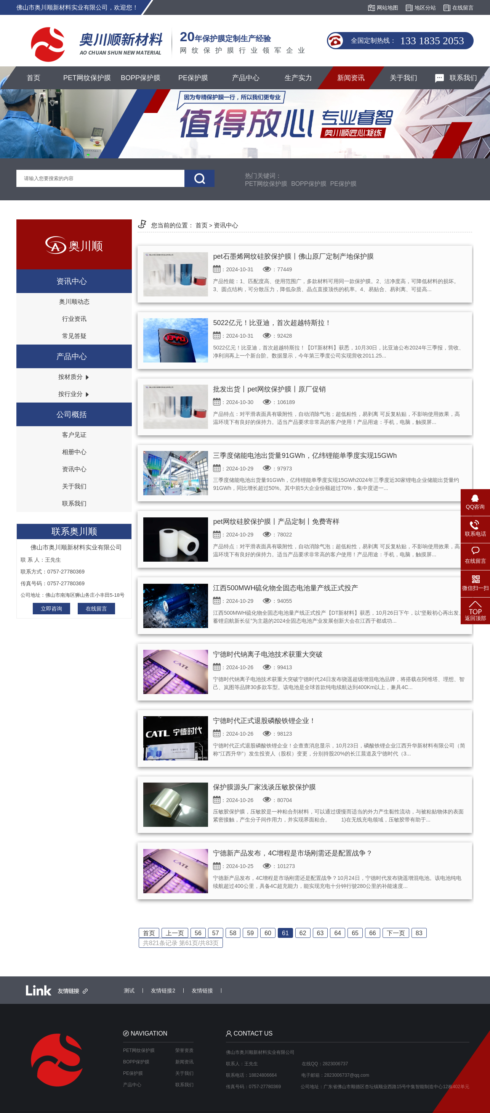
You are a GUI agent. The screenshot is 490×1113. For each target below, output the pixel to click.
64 (337, 933)
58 (233, 933)
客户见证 (74, 435)
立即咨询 (51, 609)
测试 (129, 990)
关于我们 (403, 78)
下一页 (396, 933)
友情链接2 (163, 990)
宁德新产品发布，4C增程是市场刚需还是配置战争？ (293, 853)
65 (355, 933)
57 (215, 933)
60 (267, 933)
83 (419, 933)
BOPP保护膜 (140, 78)
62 (302, 933)
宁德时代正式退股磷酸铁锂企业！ (264, 721)
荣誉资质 (184, 1050)
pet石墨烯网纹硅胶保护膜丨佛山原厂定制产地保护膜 (293, 256)
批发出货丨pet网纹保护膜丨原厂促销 (269, 389)
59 (250, 933)
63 (320, 933)
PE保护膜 (193, 78)
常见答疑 (74, 336)
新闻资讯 (351, 78)
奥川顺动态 (74, 301)
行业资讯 (74, 319)
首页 (33, 78)
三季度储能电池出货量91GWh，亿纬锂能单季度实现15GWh (305, 455)
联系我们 (456, 78)
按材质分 (74, 377)
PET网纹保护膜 (87, 78)
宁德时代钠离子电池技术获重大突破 (268, 654)
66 (372, 933)
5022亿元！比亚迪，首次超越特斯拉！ (272, 323)
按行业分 (74, 394)
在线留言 (96, 609)
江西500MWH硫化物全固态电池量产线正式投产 (285, 588)
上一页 (175, 933)
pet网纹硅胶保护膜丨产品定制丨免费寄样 (276, 521)
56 (198, 933)
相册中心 (74, 452)
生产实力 (298, 78)
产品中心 (245, 78)
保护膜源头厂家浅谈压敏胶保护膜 (264, 787)
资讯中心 (74, 469)
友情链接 (202, 990)
